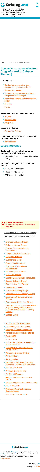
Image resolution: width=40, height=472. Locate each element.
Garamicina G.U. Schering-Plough (20, 294)
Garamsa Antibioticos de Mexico (19, 302)
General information (13, 90)
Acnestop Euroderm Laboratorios (20, 333)
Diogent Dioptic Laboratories (18, 254)
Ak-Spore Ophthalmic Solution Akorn (21, 383)
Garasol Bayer (12, 315)
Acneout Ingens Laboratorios (18, 326)
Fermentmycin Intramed (16, 271)
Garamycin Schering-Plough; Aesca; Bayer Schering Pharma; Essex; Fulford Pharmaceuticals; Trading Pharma (21, 308)
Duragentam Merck (14, 260)
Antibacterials (10, 120)
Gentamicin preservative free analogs (20, 233)
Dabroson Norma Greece (16, 245)
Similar (7, 107)
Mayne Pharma (10, 141)
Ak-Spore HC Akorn (14, 374)
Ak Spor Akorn (12, 356)
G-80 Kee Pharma (13, 275)
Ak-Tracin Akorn (12, 386)
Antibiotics (9, 123)
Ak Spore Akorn (12, 359)
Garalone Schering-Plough (17, 291)
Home (4, 62)
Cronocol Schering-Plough (17, 242)
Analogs (8, 104)
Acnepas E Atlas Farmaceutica (19, 330)
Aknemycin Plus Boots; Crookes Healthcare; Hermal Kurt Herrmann (20, 363)
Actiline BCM (11, 339)
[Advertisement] (20, 39)
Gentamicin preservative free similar (19, 236)
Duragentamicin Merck (15, 263)
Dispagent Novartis (14, 257)
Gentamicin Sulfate (13, 131)
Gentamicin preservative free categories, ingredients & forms (18, 86)
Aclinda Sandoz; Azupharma (18, 323)
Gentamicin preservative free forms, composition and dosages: (20, 94)
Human (8, 117)
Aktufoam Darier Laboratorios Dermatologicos (18, 390)
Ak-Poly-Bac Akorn (14, 368)
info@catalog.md (5, 458)
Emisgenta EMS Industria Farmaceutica (16, 267)
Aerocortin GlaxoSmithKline (17, 353)
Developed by (33, 466)
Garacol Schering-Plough (16, 281)
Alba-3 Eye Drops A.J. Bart (17, 394)
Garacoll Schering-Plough (17, 284)
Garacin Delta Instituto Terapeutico (20, 278)
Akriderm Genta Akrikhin (16, 371)
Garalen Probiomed (14, 287)
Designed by (34, 463)
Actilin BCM (11, 336)
